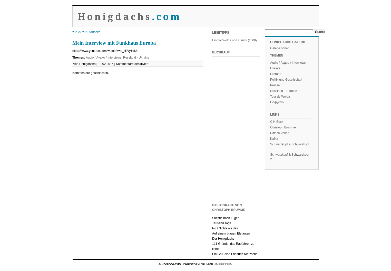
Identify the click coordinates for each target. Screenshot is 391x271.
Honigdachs (130, 16)
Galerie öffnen (279, 48)
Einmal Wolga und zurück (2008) (234, 40)
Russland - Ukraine (136, 57)
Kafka (274, 139)
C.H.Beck (276, 122)
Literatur (275, 74)
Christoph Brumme (283, 127)
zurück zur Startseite (86, 32)
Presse (275, 85)
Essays (275, 68)
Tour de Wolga (280, 96)
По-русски (277, 102)
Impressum (223, 264)
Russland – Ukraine (283, 91)
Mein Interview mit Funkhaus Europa (114, 43)
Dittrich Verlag (279, 133)
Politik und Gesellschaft (286, 79)
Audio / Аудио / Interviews (104, 57)
